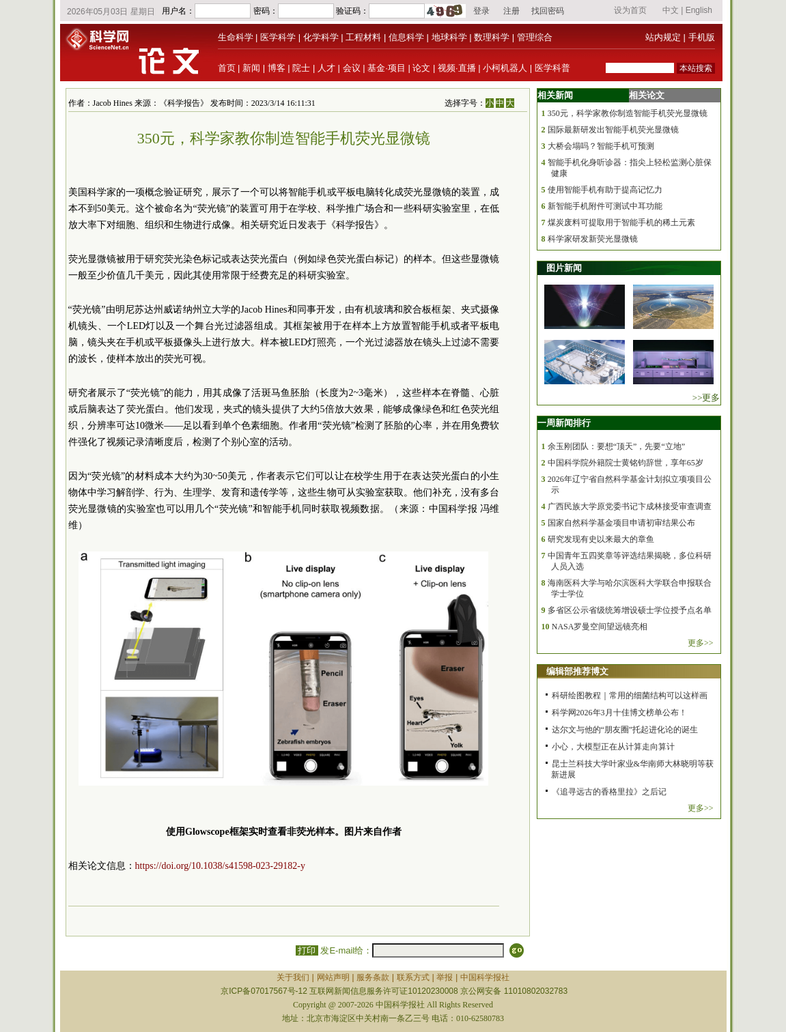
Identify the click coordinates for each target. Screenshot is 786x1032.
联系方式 (413, 977)
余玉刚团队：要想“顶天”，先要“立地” (616, 446)
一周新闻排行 (564, 423)
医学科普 (552, 68)
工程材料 (363, 37)
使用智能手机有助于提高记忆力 (605, 190)
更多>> (701, 643)
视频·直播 (457, 68)
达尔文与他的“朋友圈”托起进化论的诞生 (625, 729)
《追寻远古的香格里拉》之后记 (609, 792)
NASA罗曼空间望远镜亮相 (600, 626)
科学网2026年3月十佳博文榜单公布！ (619, 712)
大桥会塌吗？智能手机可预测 (601, 146)
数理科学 (491, 37)
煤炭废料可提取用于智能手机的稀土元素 (621, 222)
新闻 (251, 68)
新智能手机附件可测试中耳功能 (605, 206)
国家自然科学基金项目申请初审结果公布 (621, 523)
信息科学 (406, 37)
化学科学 (321, 37)
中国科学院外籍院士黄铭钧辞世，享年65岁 (625, 463)
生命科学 (235, 37)
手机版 (701, 37)
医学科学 (278, 37)
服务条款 (372, 977)
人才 (326, 68)
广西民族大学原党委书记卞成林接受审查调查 (630, 506)
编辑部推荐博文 (577, 671)
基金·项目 (386, 68)
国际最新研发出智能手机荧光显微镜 (613, 129)
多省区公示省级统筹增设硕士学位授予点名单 (630, 610)
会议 (352, 68)
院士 (301, 68)
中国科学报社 (484, 977)
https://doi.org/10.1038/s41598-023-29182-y (220, 866)
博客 (276, 68)
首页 (227, 68)
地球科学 (449, 37)
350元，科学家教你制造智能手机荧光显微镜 (627, 113)
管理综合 (534, 37)
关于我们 (293, 977)
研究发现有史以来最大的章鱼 (601, 539)
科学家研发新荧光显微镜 (593, 239)
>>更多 (706, 397)
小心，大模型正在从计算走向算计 (613, 746)
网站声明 (333, 977)
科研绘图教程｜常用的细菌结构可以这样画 (629, 695)
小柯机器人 (505, 68)
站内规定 (663, 37)
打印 (307, 950)
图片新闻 (564, 268)
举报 (444, 977)
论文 (421, 68)
